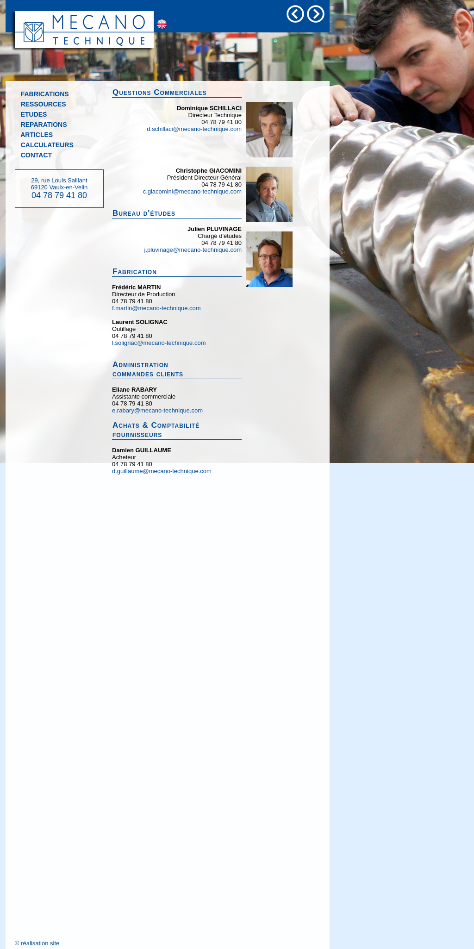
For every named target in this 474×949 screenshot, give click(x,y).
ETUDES (31, 114)
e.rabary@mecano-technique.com (157, 410)
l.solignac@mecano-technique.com (159, 342)
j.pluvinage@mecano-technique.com (193, 249)
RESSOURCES (40, 104)
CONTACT (33, 155)
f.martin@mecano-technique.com (156, 308)
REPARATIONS (41, 124)
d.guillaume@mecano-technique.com (162, 471)
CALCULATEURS (44, 145)
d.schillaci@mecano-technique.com (194, 128)
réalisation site (40, 943)
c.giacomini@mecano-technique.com (192, 191)
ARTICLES (34, 134)
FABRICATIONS (42, 94)
